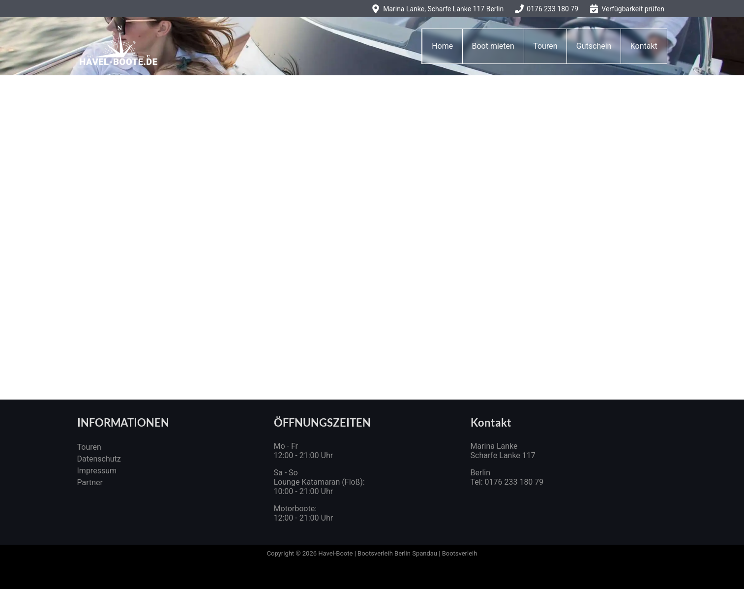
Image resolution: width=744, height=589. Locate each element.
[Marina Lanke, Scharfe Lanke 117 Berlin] (437, 9)
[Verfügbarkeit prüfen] (627, 9)
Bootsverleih (459, 553)
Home (454, 46)
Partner (90, 482)
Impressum (97, 470)
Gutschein (598, 46)
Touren (552, 46)
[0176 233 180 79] (546, 9)
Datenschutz (99, 459)
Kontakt (644, 46)
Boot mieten (502, 46)
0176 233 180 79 (514, 482)
